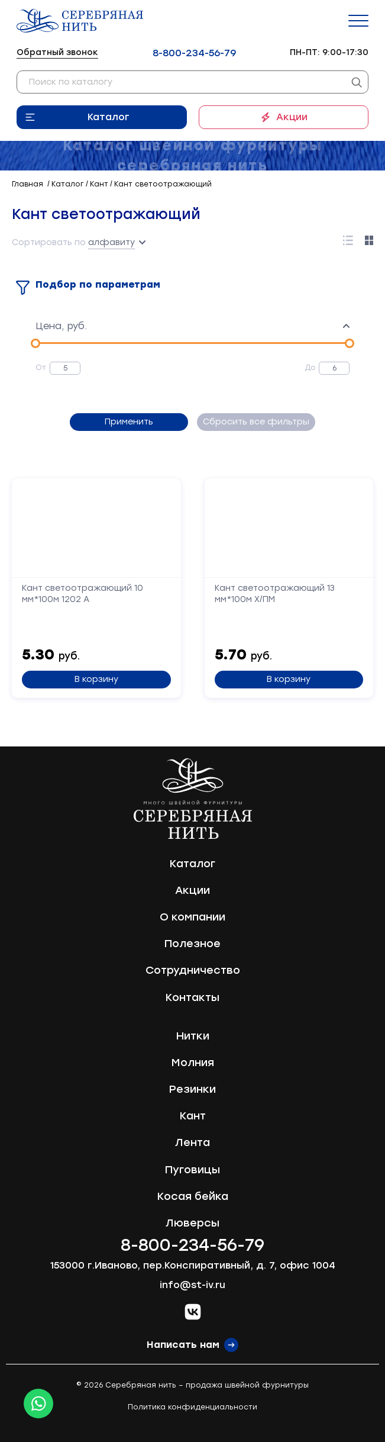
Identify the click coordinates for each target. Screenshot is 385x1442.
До (310, 367)
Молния (193, 1062)
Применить (129, 422)
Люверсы (192, 1222)
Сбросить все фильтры (256, 422)
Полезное (192, 943)
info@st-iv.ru (192, 1284)
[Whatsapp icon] (38, 1403)
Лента (192, 1142)
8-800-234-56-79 (194, 53)
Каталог (109, 117)
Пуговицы (192, 1169)
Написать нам (183, 1344)
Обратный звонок (57, 52)
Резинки (192, 1089)
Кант (193, 1115)
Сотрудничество (192, 970)
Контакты (192, 997)
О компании (192, 916)
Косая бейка (192, 1196)
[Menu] (358, 21)
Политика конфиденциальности (192, 1407)
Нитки (192, 1035)
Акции (292, 117)
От (40, 367)
